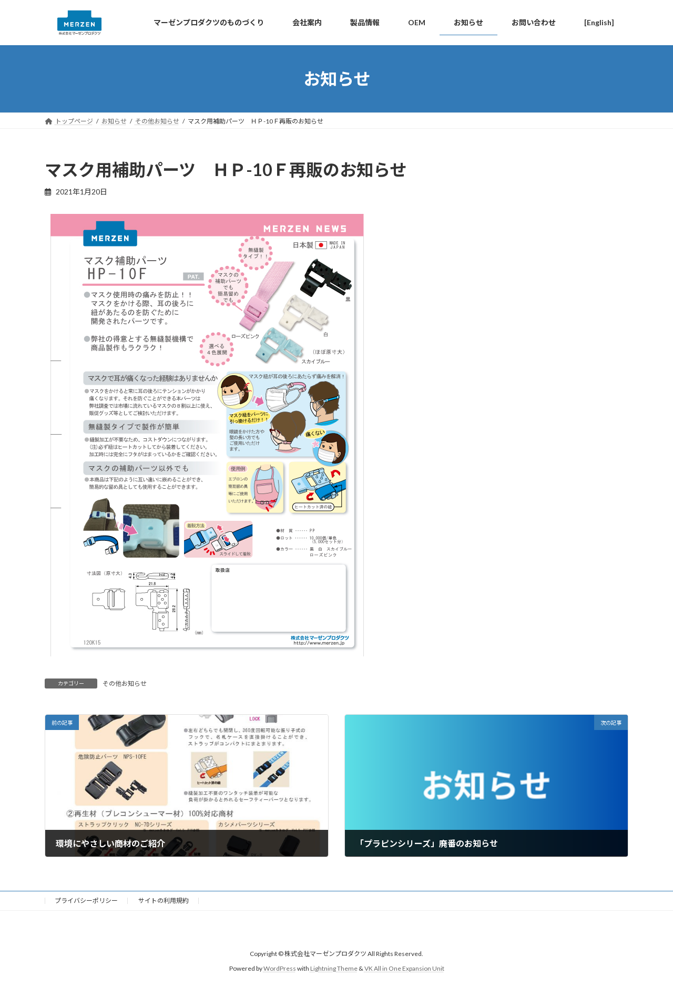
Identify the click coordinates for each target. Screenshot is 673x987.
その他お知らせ (125, 683)
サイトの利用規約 (163, 900)
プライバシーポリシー (86, 900)
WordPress (279, 969)
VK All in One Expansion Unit (404, 969)
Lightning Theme (334, 969)
